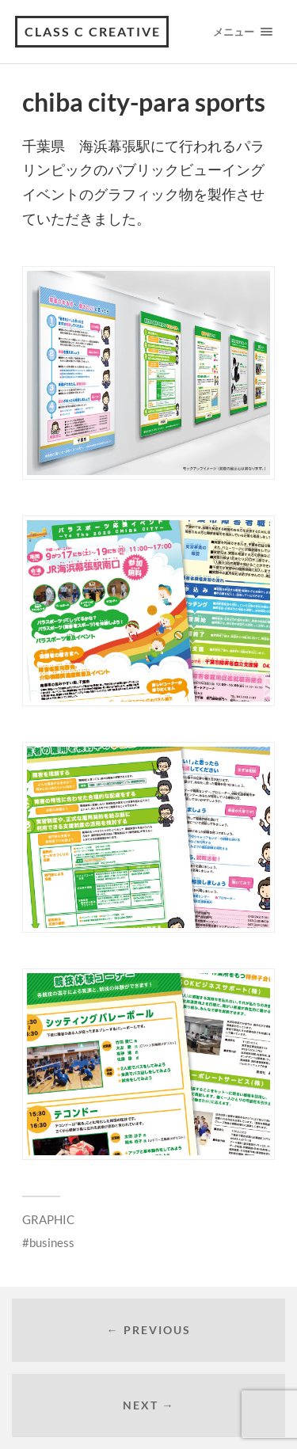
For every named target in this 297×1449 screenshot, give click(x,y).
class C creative (93, 31)
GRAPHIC (48, 1219)
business (51, 1242)
